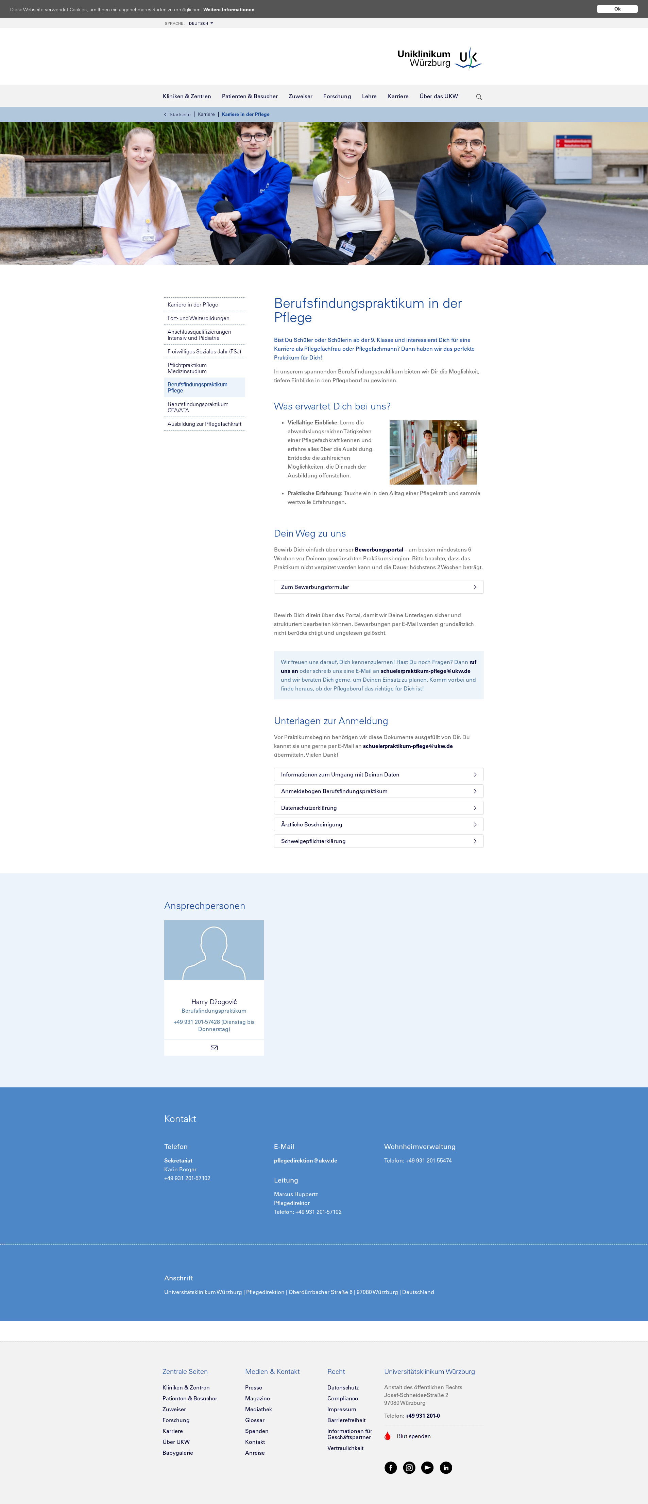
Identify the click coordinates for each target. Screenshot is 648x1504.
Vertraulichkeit (345, 1448)
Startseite (177, 114)
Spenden (257, 1431)
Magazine (257, 1398)
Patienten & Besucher (190, 1398)
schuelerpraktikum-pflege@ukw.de (426, 670)
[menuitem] (188, 23)
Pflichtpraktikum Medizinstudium (187, 368)
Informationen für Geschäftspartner (349, 1434)
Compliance (342, 1398)
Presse (253, 1387)
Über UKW (176, 1441)
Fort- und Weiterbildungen (198, 318)
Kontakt (255, 1441)
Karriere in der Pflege (246, 114)
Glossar (255, 1420)
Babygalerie (178, 1452)
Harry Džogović (214, 1001)
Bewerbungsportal (379, 549)
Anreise (255, 1452)
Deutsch (186, 23)
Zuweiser (174, 1409)
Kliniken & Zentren (186, 1387)
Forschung (176, 1420)
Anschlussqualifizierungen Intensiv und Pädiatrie (199, 334)
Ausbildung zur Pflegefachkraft (204, 423)
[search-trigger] (479, 96)
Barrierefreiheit (346, 1420)
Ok (617, 9)
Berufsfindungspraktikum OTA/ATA (198, 407)
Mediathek (258, 1409)
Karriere (206, 114)
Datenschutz (343, 1387)
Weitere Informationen (235, 9)
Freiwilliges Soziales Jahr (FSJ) (204, 351)
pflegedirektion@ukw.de (305, 1160)
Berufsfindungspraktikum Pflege (197, 388)
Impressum (341, 1409)
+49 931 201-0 (423, 1415)
